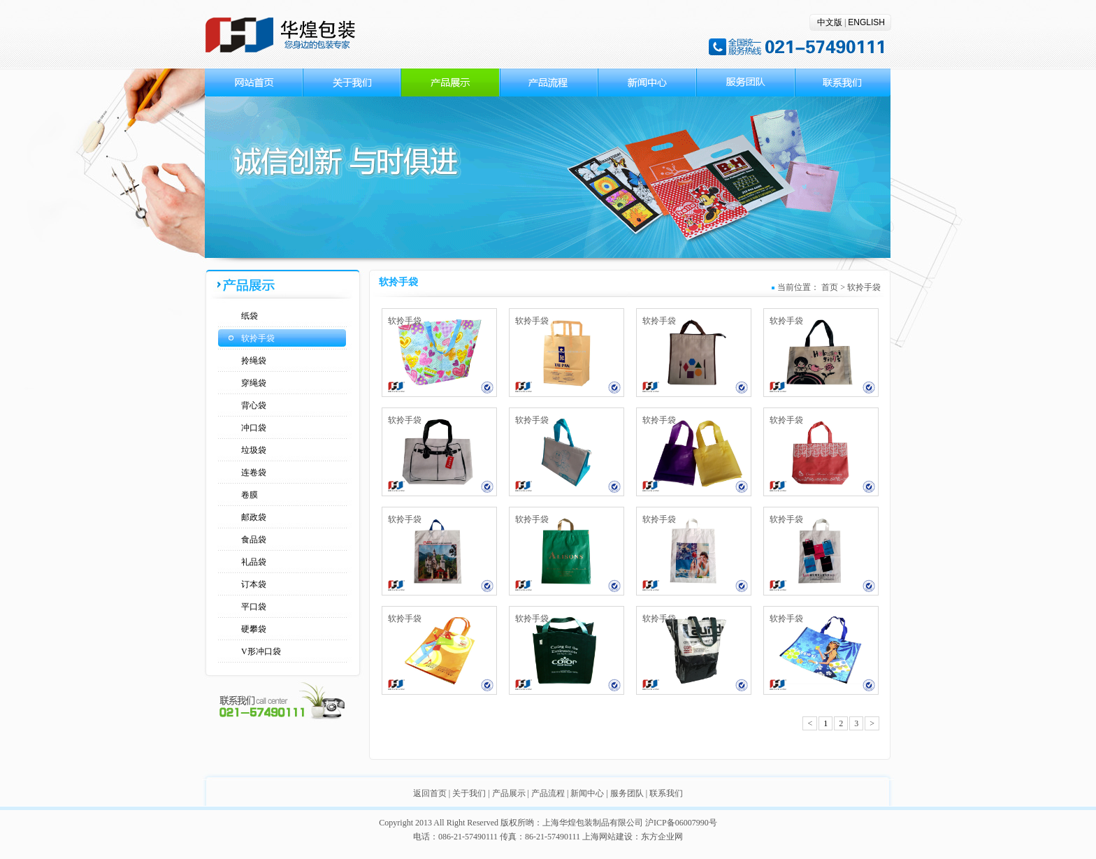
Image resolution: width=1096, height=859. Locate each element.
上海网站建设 (607, 837)
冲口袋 (253, 428)
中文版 (829, 22)
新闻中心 (587, 793)
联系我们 (666, 793)
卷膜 (249, 495)
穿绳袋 (253, 383)
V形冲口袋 (261, 651)
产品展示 (509, 793)
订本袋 (253, 584)
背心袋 (253, 405)
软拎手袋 (258, 338)
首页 (829, 287)
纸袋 (249, 316)
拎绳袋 (253, 361)
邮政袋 (253, 517)
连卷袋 (253, 472)
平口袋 (253, 607)
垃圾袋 (253, 450)
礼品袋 (253, 562)
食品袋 (253, 539)
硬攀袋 (253, 629)
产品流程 (548, 793)
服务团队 (627, 793)
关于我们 (469, 793)
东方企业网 (662, 837)
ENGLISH (866, 22)
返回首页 (430, 793)
